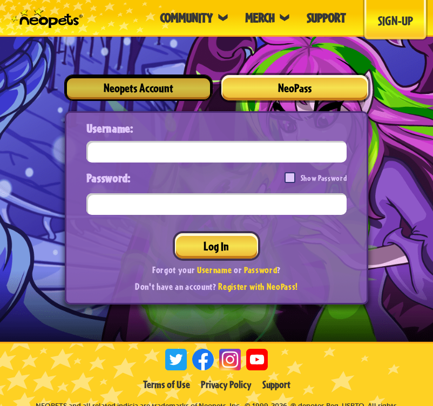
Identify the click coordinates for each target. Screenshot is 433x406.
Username (214, 269)
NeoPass (295, 87)
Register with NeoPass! (258, 286)
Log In (216, 246)
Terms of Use (166, 384)
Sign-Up (395, 20)
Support (276, 384)
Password (260, 269)
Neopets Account (138, 87)
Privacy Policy (226, 384)
